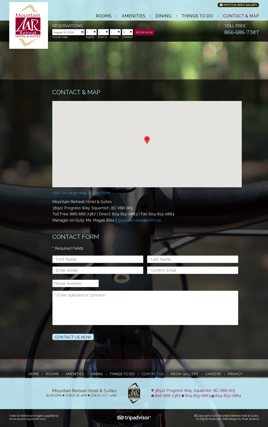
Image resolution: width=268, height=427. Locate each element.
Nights (90, 37)
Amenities (133, 16)
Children (127, 37)
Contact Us (152, 374)
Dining (163, 16)
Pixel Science (250, 419)
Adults (114, 37)
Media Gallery (184, 374)
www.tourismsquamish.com (27, 419)
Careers (213, 374)
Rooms (104, 16)
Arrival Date (60, 37)
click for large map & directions (81, 193)
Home (33, 374)
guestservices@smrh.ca (139, 220)
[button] (147, 140)
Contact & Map (241, 16)
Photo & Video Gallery (238, 4)
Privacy (235, 374)
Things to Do (197, 16)
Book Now (144, 32)
